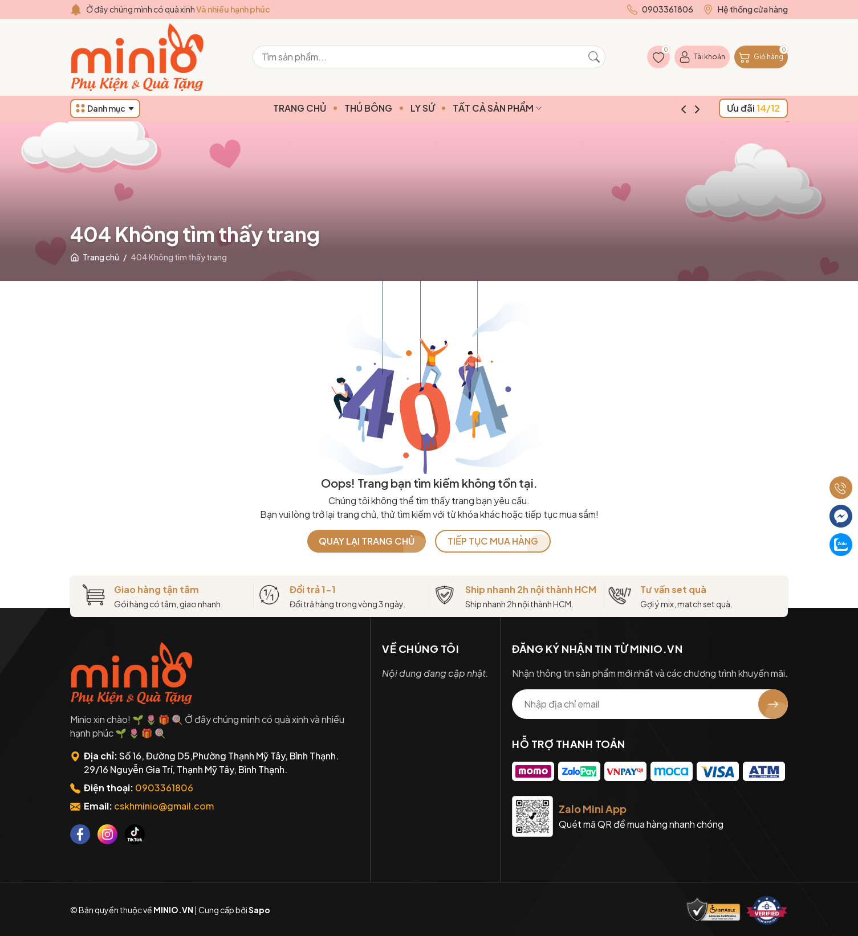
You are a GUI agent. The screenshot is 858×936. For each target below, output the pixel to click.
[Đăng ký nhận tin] (773, 704)
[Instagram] (107, 834)
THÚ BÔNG (390, 108)
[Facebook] (80, 834)
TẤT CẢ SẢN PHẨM (519, 108)
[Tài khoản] (702, 57)
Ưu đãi (753, 108)
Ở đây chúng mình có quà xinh (178, 9)
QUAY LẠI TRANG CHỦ (366, 541)
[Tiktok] (135, 834)
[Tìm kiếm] (594, 57)
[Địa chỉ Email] (650, 704)
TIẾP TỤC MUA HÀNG (493, 541)
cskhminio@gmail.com (164, 806)
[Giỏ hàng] (761, 57)
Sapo (259, 910)
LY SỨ (445, 108)
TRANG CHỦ (321, 108)
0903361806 (164, 788)
